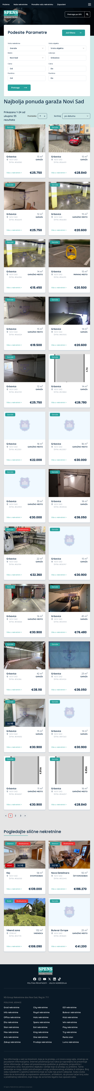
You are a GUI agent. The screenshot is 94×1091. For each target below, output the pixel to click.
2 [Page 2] (15, 814)
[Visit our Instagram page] (39, 978)
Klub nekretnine (70, 1016)
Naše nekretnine (20, 4)
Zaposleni (61, 4)
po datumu (69, 115)
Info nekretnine (11, 1011)
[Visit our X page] (49, 978)
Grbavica (55, 57)
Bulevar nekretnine (72, 1011)
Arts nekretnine (11, 1036)
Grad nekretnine (11, 1006)
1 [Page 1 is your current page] (10, 814)
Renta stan (68, 1036)
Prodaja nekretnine (42, 1041)
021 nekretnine (69, 1006)
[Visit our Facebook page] (34, 978)
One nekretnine (40, 1036)
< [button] (6, 814)
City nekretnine (40, 1006)
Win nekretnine (70, 1021)
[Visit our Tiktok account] (59, 978)
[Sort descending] (44, 115)
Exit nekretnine (40, 1026)
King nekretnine (40, 1031)
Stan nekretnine (11, 1026)
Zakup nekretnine (12, 1041)
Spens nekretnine (41, 1021)
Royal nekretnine (41, 1011)
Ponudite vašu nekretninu (42, 4)
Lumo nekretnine (71, 1041)
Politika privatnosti (37, 982)
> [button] (25, 814)
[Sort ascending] (40, 115)
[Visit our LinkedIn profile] (54, 978)
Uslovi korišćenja (58, 982)
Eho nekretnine (11, 1021)
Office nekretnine (12, 1016)
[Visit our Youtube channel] (44, 978)
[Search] (87, 14)
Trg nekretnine (70, 1031)
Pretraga (19, 87)
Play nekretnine (70, 1026)
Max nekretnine (11, 1031)
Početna (6, 4)
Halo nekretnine (41, 1016)
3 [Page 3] (20, 814)
